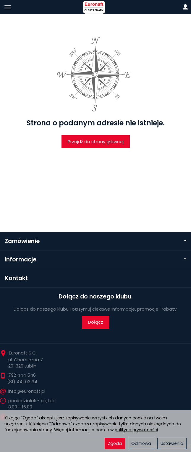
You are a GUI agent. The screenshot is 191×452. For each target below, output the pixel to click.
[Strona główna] (95, 7)
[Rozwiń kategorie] (7, 7)
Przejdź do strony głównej (96, 141)
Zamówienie (95, 241)
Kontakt (16, 278)
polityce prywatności (136, 430)
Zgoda (115, 443)
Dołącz (95, 322)
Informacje (95, 259)
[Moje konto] (185, 7)
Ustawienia (172, 443)
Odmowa (141, 443)
